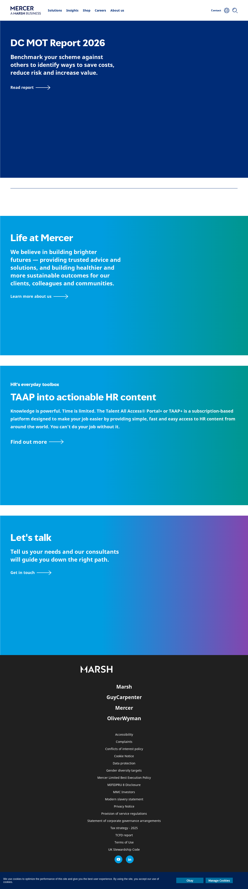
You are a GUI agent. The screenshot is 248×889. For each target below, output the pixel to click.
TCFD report (124, 835)
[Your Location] (227, 10)
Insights (72, 10)
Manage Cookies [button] (219, 880)
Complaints (124, 742)
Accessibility (124, 734)
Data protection (124, 763)
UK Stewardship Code (124, 849)
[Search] (235, 10)
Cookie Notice (124, 756)
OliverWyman (124, 718)
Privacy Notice (124, 806)
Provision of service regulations (124, 813)
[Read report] (30, 87)
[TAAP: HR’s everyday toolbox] (124, 442)
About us (117, 10)
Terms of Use (124, 842)
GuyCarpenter (124, 697)
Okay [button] (189, 880)
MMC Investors (124, 792)
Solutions (55, 10)
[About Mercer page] (39, 296)
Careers (100, 10)
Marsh (124, 686)
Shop (86, 10)
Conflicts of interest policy (124, 749)
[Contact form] (30, 573)
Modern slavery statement (124, 799)
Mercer (124, 707)
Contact (216, 10)
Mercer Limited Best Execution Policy (124, 778)
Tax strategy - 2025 (124, 828)
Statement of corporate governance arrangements (124, 821)
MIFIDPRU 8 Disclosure (124, 785)
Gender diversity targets (124, 770)
